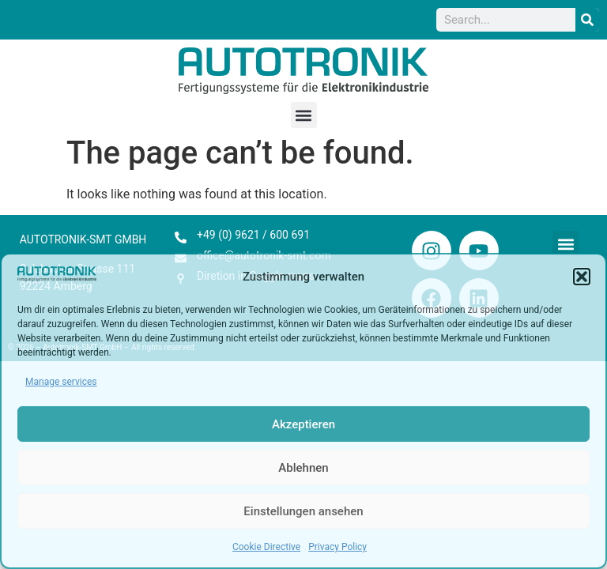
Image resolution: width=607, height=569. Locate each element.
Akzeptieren (303, 424)
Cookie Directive (266, 546)
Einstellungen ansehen (303, 511)
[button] (582, 276)
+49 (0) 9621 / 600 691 (253, 234)
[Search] (587, 20)
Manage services (61, 381)
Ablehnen (303, 468)
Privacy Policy (337, 546)
